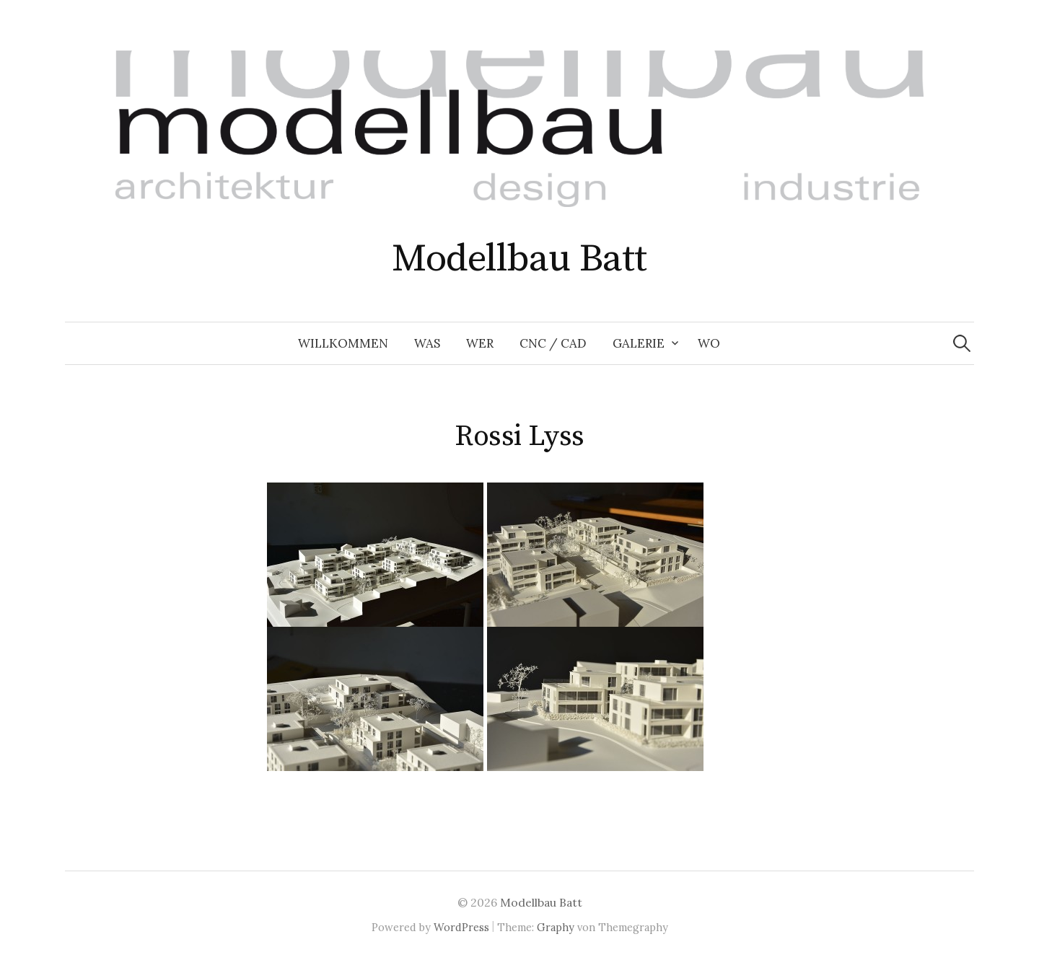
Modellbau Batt (519, 258)
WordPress (461, 927)
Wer (480, 343)
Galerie (639, 343)
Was (427, 343)
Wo (709, 343)
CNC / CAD (553, 343)
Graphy (555, 927)
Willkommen (343, 343)
